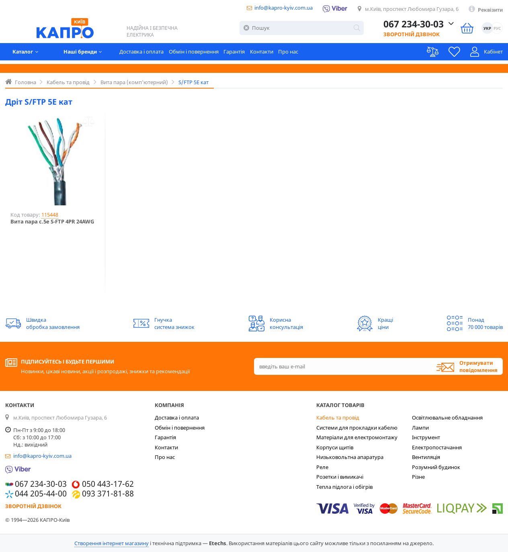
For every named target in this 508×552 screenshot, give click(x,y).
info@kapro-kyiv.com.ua (278, 8)
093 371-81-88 (108, 493)
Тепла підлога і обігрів (344, 486)
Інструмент (426, 437)
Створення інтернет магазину (111, 543)
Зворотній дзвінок (411, 35)
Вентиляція (426, 457)
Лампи (420, 427)
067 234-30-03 (413, 26)
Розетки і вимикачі (339, 476)
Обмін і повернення (199, 54)
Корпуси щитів (334, 447)
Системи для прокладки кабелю (356, 427)
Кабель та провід (337, 417)
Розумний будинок (436, 467)
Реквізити (489, 10)
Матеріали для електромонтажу (356, 437)
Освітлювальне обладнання (447, 417)
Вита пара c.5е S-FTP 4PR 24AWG (52, 222)
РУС (496, 29)
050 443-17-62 (108, 484)
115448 (49, 214)
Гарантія (239, 54)
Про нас (294, 54)
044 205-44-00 (41, 493)
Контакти (267, 54)
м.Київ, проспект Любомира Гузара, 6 (408, 9)
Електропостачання (437, 447)
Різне (418, 476)
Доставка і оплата (147, 54)
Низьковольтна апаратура (349, 457)
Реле (322, 467)
